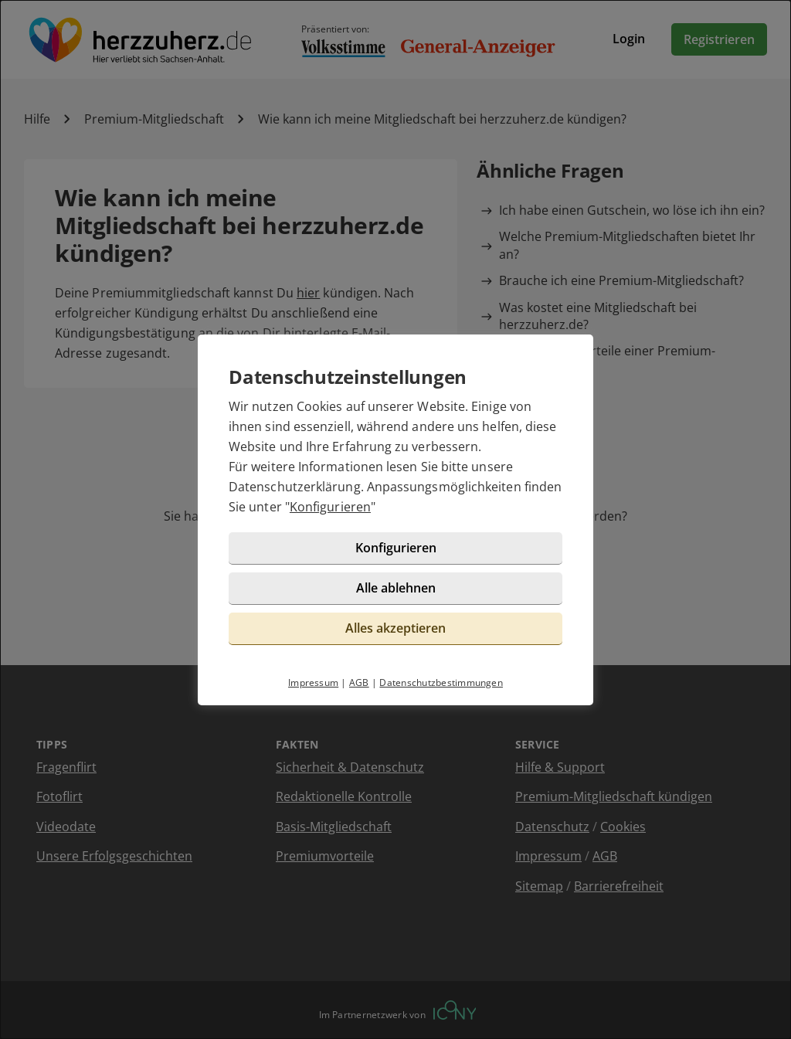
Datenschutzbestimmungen (441, 682)
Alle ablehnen (396, 587)
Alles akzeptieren (395, 628)
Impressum (313, 682)
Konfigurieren (330, 506)
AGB (359, 682)
